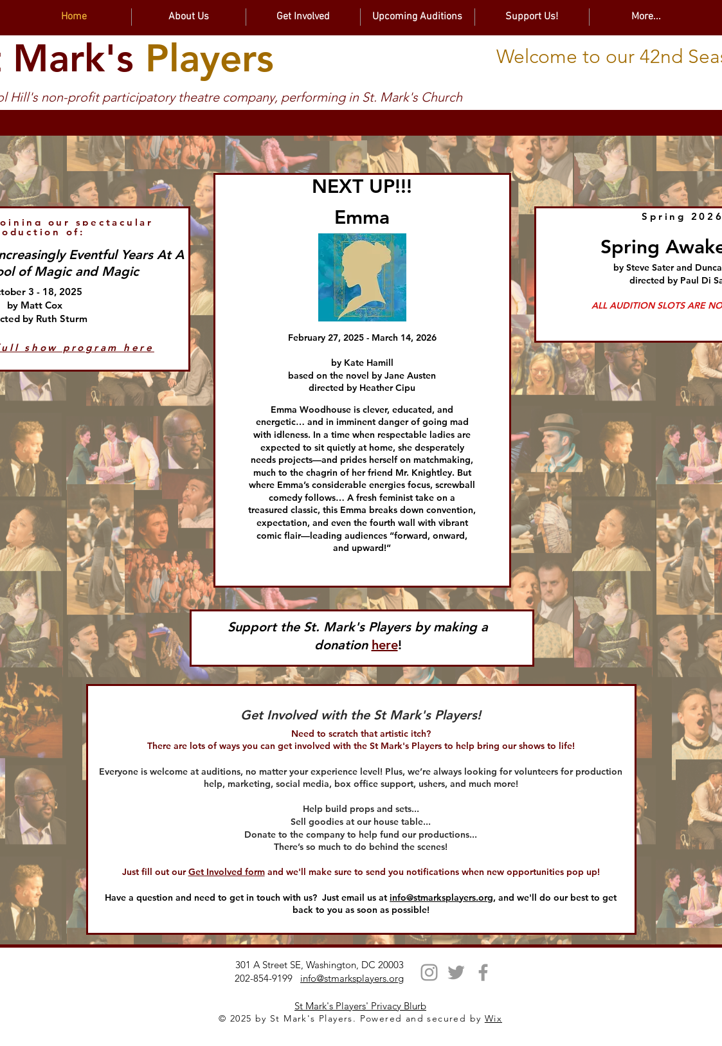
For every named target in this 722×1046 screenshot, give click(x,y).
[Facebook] (483, 972)
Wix (493, 1018)
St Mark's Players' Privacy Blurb (360, 1006)
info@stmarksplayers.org (441, 897)
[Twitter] (456, 972)
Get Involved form (226, 872)
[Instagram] (429, 972)
